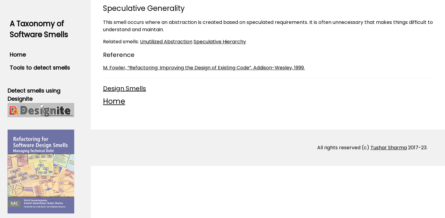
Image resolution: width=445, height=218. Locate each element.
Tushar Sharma (388, 147)
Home (18, 54)
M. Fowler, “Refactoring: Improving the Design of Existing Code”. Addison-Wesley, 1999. (204, 67)
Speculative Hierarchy (220, 41)
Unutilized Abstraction (166, 41)
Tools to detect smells (40, 67)
